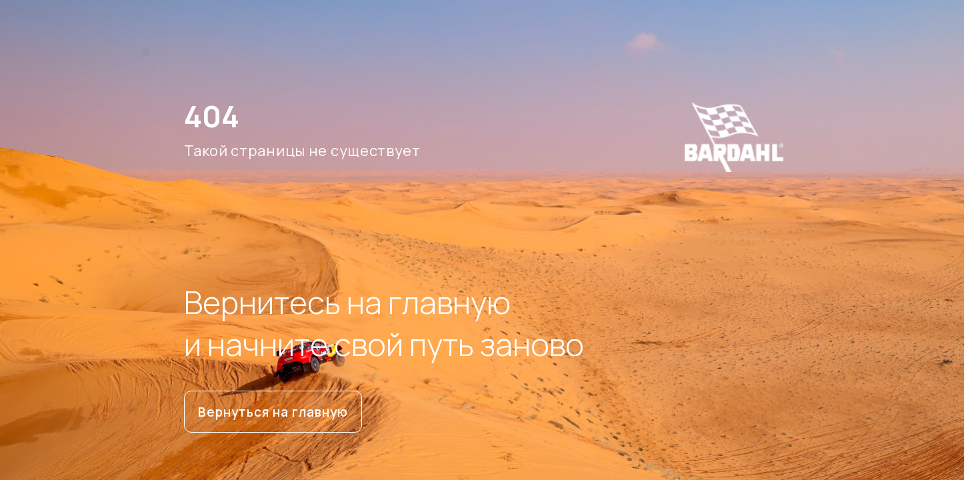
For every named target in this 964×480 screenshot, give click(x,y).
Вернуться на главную (273, 412)
